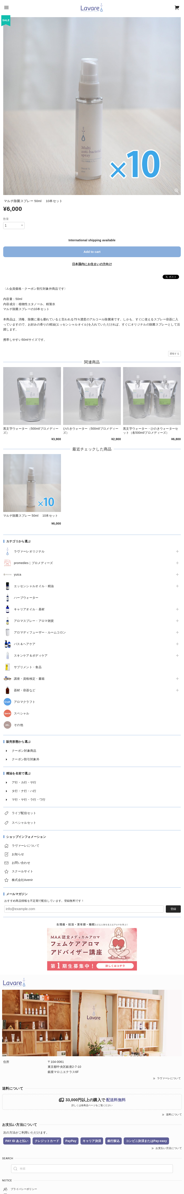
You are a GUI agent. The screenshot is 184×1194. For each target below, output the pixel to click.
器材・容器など (24, 690)
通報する (174, 353)
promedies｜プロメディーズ (33, 563)
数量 (6, 218)
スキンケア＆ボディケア (31, 655)
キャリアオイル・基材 (29, 609)
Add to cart (91, 252)
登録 (173, 908)
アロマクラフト (24, 702)
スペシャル (21, 713)
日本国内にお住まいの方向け (92, 264)
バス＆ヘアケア (24, 644)
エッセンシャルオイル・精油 (34, 586)
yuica (17, 574)
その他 (18, 725)
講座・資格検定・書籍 (29, 678)
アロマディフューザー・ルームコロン (40, 632)
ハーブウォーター (26, 597)
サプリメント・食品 (28, 667)
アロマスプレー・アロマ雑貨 (34, 620)
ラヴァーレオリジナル (29, 551)
